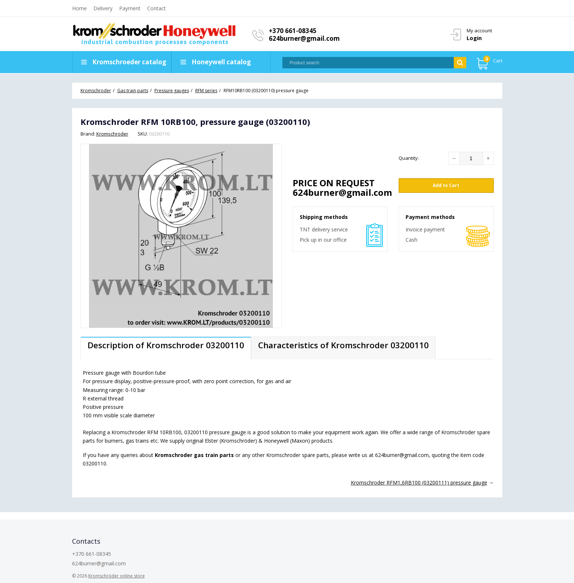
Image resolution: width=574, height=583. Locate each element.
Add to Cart (446, 185)
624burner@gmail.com (304, 38)
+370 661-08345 (293, 30)
